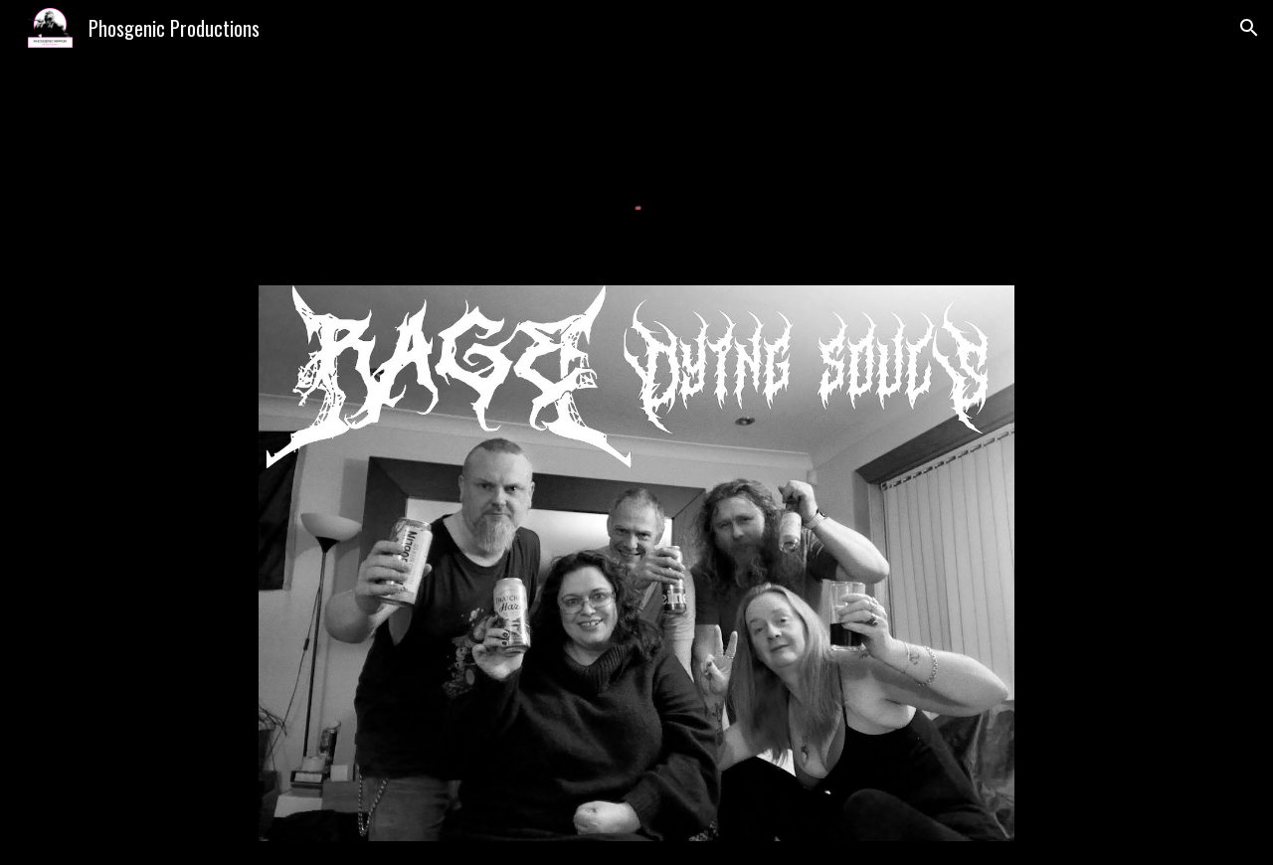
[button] (1249, 28)
